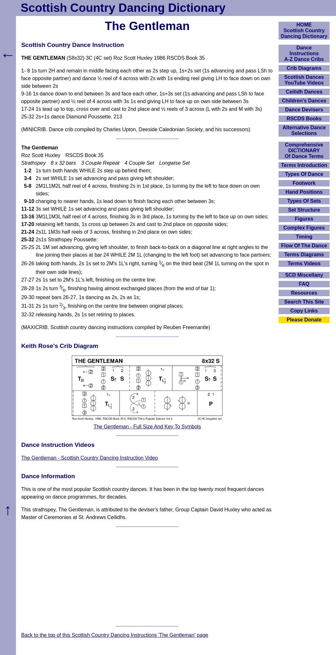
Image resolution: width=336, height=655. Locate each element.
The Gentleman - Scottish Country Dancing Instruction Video (89, 458)
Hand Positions (304, 192)
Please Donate (304, 319)
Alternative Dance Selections (303, 130)
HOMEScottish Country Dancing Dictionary (304, 30)
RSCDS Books (304, 118)
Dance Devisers (304, 109)
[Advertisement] (147, 576)
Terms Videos (303, 263)
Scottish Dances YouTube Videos (304, 80)
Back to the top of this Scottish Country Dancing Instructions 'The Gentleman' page (114, 635)
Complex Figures (304, 227)
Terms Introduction (304, 165)
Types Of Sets (304, 201)
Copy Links (304, 310)
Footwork (304, 183)
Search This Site (304, 302)
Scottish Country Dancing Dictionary (123, 7)
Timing (304, 236)
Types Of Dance (304, 174)
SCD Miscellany (304, 275)
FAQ (304, 284)
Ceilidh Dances (304, 91)
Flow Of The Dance (304, 245)
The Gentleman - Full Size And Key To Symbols (147, 426)
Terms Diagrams (304, 254)
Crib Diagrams (304, 68)
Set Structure (304, 210)
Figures (304, 219)
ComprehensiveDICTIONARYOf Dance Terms (304, 150)
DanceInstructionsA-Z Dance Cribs (304, 53)
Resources (304, 293)
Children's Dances (304, 100)
